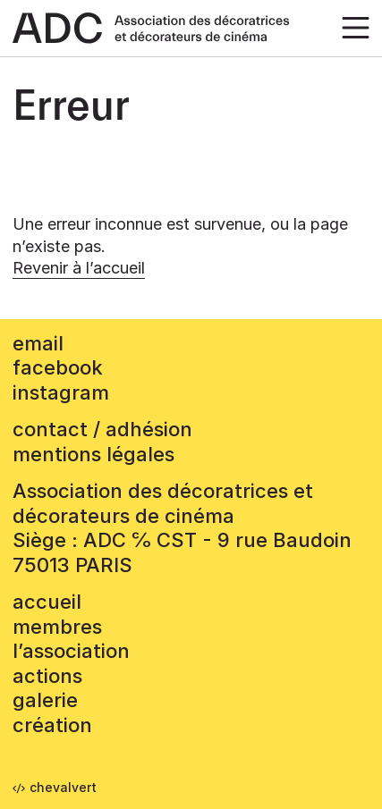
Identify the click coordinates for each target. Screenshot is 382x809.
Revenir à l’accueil (79, 267)
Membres (57, 626)
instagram (61, 392)
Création (52, 725)
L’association (71, 650)
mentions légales (93, 454)
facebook (58, 367)
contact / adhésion (102, 429)
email (38, 343)
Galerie (45, 700)
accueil (47, 601)
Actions (47, 675)
